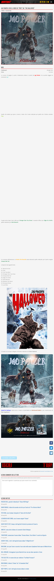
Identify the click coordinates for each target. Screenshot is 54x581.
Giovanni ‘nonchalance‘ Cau (46, 471)
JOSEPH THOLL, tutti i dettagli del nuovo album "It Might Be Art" (17, 541)
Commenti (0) (8, 10)
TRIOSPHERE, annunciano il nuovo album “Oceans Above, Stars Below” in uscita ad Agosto (23, 535)
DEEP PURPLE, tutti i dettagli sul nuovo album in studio (15, 569)
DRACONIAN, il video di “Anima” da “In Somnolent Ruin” (15, 563)
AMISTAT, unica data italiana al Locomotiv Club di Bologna (16, 530)
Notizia (3, 10)
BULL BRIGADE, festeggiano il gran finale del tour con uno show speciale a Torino (21, 552)
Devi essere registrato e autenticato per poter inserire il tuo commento (27, 487)
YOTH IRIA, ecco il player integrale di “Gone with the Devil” (16, 513)
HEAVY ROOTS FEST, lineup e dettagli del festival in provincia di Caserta (19, 524)
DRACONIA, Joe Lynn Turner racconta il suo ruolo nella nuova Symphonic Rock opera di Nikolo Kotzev (26, 546)
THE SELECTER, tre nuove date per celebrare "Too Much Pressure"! (18, 558)
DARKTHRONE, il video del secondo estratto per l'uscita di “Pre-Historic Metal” (21, 507)
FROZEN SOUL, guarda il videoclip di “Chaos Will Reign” (15, 502)
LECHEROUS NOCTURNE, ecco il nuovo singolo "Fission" (14, 518)
